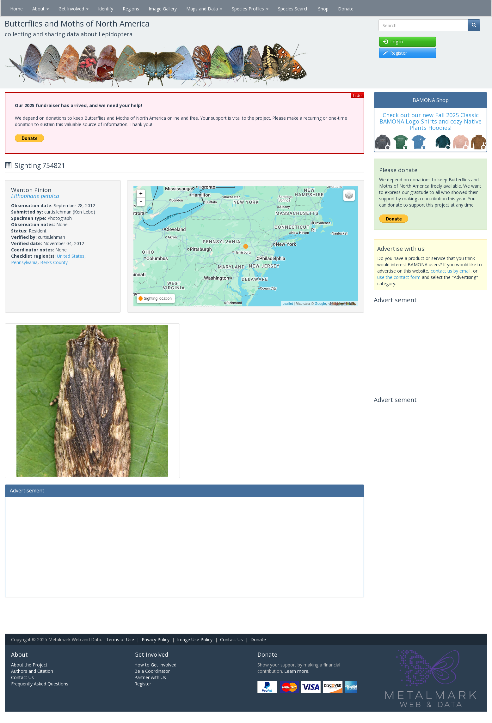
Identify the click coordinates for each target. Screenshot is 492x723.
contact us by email (450, 271)
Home (16, 9)
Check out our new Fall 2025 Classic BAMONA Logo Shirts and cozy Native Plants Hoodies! (430, 121)
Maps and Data (204, 9)
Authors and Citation (32, 671)
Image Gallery (163, 9)
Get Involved (73, 9)
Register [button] (395, 53)
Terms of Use (120, 639)
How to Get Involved (155, 665)
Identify (105, 9)
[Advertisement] (184, 546)
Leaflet (287, 303)
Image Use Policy (194, 639)
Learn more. (296, 671)
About (40, 9)
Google (320, 303)
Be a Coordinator (152, 671)
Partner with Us (150, 677)
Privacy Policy (155, 639)
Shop (323, 9)
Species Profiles (250, 9)
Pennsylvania (24, 262)
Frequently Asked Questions (39, 684)
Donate (346, 9)
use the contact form (399, 277)
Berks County (54, 262)
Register (142, 684)
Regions (131, 9)
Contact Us (231, 639)
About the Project (29, 665)
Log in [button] (393, 42)
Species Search (293, 9)
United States (70, 256)
